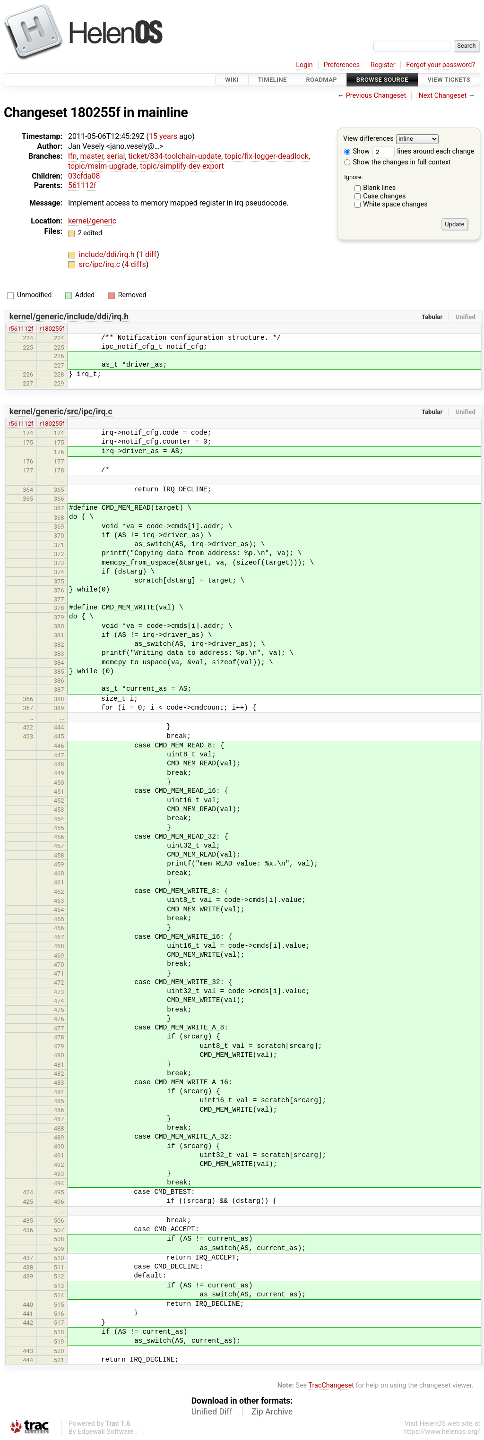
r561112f (21, 328)
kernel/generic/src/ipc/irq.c (60, 411)
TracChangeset (331, 1385)
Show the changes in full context (397, 162)
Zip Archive (272, 1411)
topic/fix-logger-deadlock (266, 156)
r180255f (51, 328)
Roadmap (321, 79)
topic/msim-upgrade (102, 166)
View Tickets (449, 79)
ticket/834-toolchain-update (175, 156)
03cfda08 (84, 175)
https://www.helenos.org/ (441, 1432)
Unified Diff (212, 1411)
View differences (368, 139)
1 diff (147, 254)
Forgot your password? (440, 65)
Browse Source (382, 79)
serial (116, 156)
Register (383, 65)
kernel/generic (92, 220)
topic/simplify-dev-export (182, 166)
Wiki (232, 79)
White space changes (395, 204)
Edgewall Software (106, 1432)
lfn (72, 156)
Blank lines (379, 188)
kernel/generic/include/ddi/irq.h (69, 316)
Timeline (272, 79)
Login (304, 65)
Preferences (341, 65)
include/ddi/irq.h (108, 254)
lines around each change (423, 151)
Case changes (384, 196)
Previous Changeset (376, 96)
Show (357, 151)
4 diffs (135, 264)
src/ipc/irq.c (100, 264)
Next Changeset (442, 96)
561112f (82, 185)
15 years (163, 136)
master (91, 156)
